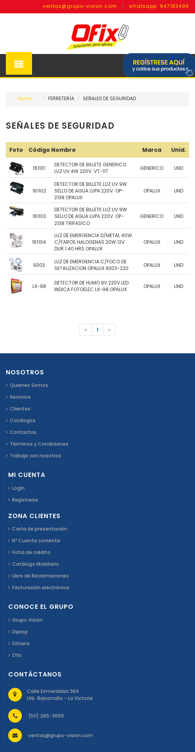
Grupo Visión (27, 620)
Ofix (16, 655)
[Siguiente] (109, 330)
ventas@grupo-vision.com (80, 6)
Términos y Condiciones (39, 444)
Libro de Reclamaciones (40, 575)
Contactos (23, 432)
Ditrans (21, 643)
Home (25, 98)
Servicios (20, 397)
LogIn (18, 488)
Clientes (20, 408)
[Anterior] (85, 330)
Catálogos (23, 420)
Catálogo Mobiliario (35, 564)
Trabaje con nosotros (35, 455)
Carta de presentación (39, 528)
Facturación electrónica (40, 587)
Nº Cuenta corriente (36, 540)
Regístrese (25, 500)
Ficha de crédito (31, 552)
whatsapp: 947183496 (159, 6)
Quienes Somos (29, 385)
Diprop (20, 631)
